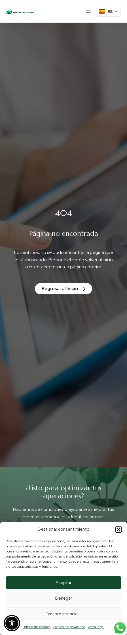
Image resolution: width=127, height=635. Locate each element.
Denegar (63, 598)
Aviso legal (96, 627)
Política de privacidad (69, 627)
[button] (118, 529)
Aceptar (63, 583)
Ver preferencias (63, 614)
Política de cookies (36, 627)
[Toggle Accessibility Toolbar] (12, 623)
